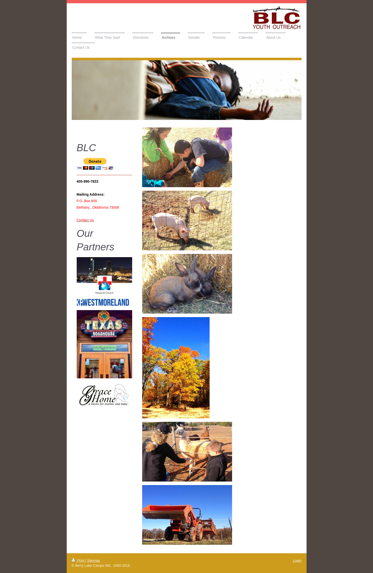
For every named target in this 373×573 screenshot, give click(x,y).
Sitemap (93, 561)
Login (297, 561)
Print (78, 561)
